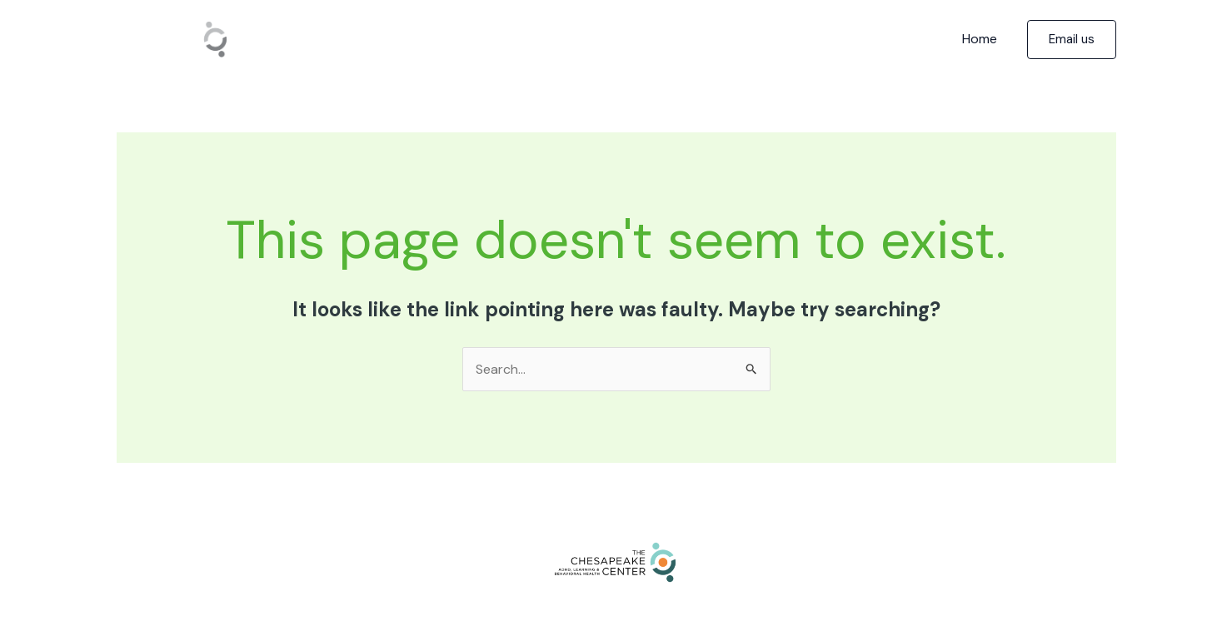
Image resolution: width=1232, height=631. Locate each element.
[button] (1071, 39)
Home (979, 38)
